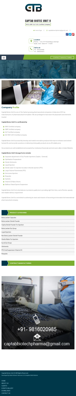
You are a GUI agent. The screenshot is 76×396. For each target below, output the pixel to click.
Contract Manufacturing (62, 58)
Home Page (38, 30)
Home (4, 381)
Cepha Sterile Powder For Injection (13, 225)
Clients (4, 386)
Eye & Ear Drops (7, 243)
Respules (4, 254)
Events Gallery (7, 388)
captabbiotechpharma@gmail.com (58, 30)
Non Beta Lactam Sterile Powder (12, 235)
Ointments (5, 246)
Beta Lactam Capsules (9, 217)
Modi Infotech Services (16, 375)
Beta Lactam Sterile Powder (11, 221)
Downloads (6, 391)
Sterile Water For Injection (10, 239)
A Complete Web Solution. (31, 375)
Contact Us (6, 393)
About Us (5, 383)
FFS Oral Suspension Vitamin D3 (12, 250)
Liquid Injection (6, 232)
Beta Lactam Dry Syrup (9, 228)
